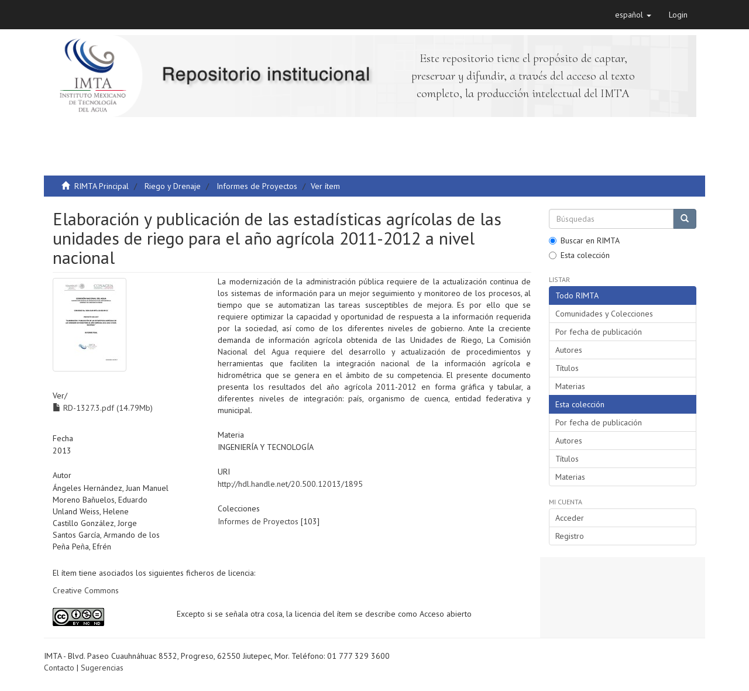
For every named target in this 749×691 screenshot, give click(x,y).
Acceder (569, 518)
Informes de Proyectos (257, 186)
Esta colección (579, 255)
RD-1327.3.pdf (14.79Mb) (103, 408)
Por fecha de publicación (598, 331)
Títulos (567, 368)
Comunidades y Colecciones (604, 313)
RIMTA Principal (101, 186)
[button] (633, 14)
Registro (569, 536)
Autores (568, 350)
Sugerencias (102, 667)
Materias (570, 386)
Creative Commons (86, 590)
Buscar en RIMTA (584, 240)
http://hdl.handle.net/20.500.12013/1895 (290, 484)
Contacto (59, 667)
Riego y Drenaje (173, 186)
